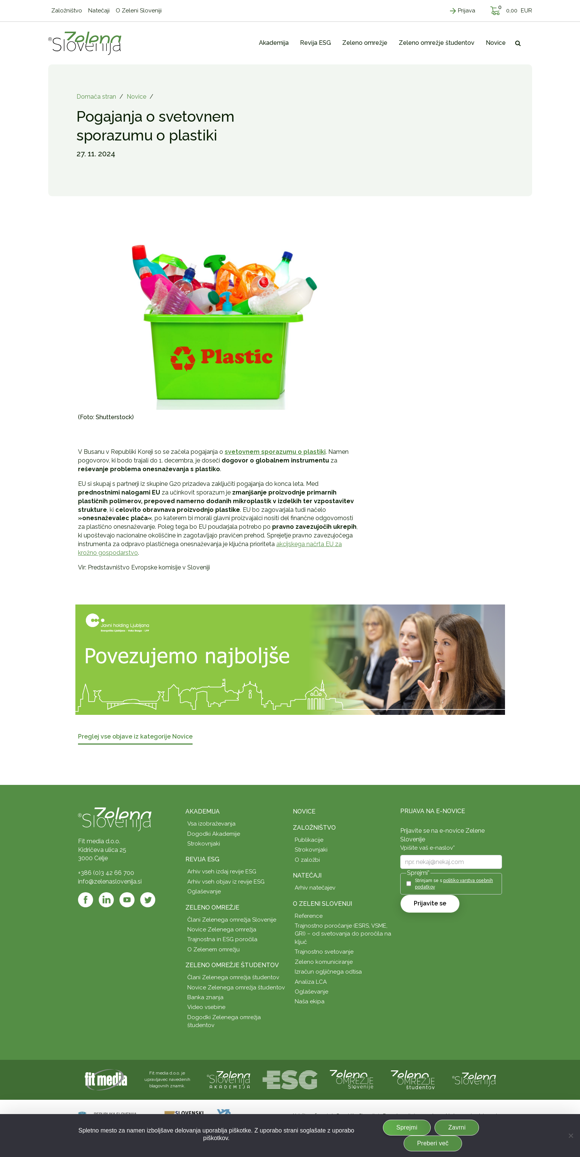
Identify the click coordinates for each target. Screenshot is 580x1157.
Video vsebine (206, 1007)
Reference (309, 916)
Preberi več (433, 1143)
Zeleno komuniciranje (324, 962)
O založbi (307, 859)
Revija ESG (202, 859)
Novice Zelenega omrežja (221, 929)
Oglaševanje (204, 891)
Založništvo (314, 827)
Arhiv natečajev (315, 887)
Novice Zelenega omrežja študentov (236, 987)
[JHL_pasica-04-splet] (290, 659)
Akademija (202, 811)
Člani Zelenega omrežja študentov (233, 977)
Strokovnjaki (203, 843)
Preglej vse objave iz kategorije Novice (135, 737)
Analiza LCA (311, 981)
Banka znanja (205, 997)
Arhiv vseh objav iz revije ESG (226, 881)
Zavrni (456, 1127)
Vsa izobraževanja (211, 823)
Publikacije (309, 839)
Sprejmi (407, 1127)
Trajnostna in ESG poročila (222, 939)
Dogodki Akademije (213, 833)
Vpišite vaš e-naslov (427, 847)
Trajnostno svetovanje (324, 951)
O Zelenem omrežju (213, 949)
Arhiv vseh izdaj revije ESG (221, 871)
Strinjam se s (454, 884)
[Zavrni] (570, 1135)
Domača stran (96, 96)
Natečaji (307, 875)
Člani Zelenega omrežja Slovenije (231, 919)
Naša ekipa (309, 1001)
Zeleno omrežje (212, 907)
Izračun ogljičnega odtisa (328, 971)
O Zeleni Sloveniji (322, 903)
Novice (136, 96)
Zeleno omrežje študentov (232, 965)
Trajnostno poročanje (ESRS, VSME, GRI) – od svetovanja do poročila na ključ (343, 933)
